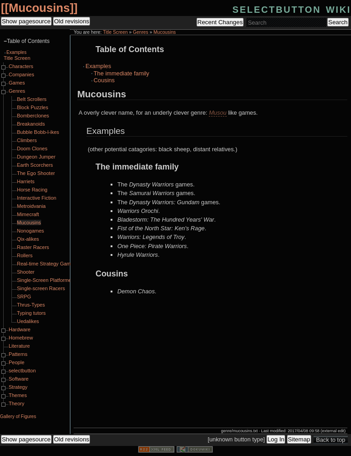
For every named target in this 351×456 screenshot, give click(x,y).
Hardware (20, 329)
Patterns (18, 354)
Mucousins (39, 7)
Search (337, 22)
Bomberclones (33, 115)
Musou (217, 112)
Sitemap (299, 439)
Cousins (104, 80)
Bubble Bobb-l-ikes (38, 132)
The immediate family (121, 73)
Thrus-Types (31, 305)
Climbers (27, 140)
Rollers (24, 255)
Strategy (18, 387)
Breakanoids (31, 124)
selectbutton (22, 370)
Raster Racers (33, 247)
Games (17, 82)
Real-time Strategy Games (46, 263)
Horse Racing (32, 189)
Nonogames (30, 230)
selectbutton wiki (292, 8)
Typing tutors (31, 313)
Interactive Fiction (36, 198)
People (16, 362)
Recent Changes (220, 22)
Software (18, 379)
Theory (16, 403)
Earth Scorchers (35, 165)
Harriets (26, 181)
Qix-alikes (28, 239)
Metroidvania (31, 206)
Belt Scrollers (32, 99)
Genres (141, 32)
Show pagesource (26, 21)
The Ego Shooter (36, 173)
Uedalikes (28, 321)
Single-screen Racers (41, 288)
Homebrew (21, 337)
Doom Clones (32, 148)
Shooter (26, 272)
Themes (18, 395)
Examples (98, 66)
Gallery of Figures (18, 416)
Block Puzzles (32, 107)
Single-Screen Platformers (46, 280)
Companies (21, 74)
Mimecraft (28, 214)
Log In (275, 439)
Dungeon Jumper (36, 156)
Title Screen (115, 32)
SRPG (24, 296)
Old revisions (71, 21)
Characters (21, 66)
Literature (19, 346)
